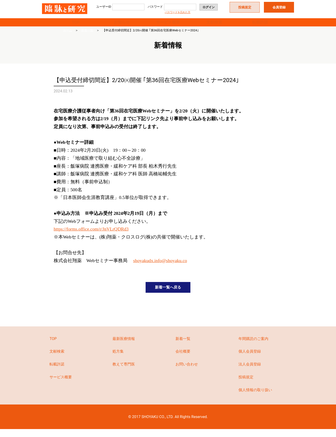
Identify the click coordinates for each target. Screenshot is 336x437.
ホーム (67, 36)
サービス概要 (168, 24)
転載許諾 (260, 24)
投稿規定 (244, 7)
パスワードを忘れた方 (177, 12)
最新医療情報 (123, 346)
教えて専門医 (123, 372)
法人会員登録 (249, 372)
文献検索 (214, 24)
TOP (76, 24)
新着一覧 (87, 36)
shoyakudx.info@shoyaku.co (160, 266)
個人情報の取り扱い (255, 397)
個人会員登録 (249, 359)
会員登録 (279, 7)
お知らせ (121, 24)
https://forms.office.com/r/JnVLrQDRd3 (91, 234)
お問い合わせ (186, 372)
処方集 (118, 359)
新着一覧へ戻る (168, 294)
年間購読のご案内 (253, 346)
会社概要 (182, 359)
